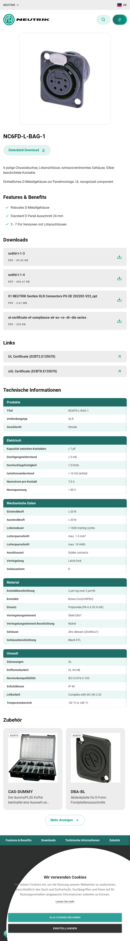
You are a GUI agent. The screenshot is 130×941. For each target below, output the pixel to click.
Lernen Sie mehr (65, 901)
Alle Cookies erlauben (65, 917)
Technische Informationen (82, 840)
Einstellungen (65, 928)
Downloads (48, 840)
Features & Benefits (18, 840)
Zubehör (114, 840)
